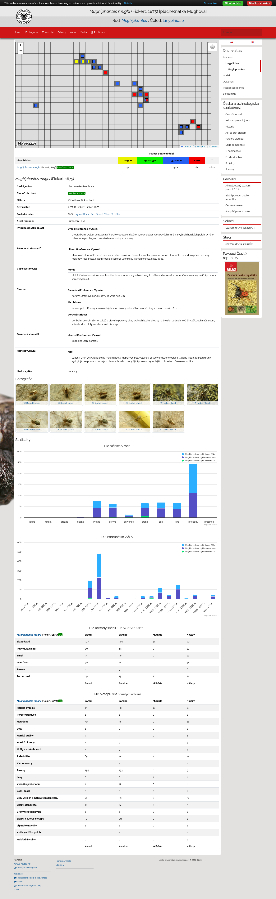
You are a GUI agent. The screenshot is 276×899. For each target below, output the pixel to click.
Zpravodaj (47, 32)
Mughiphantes (236, 69)
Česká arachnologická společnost (31, 878)
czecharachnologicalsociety (28, 885)
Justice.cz (18, 874)
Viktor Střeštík (112, 214)
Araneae (227, 57)
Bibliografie (31, 32)
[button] (134, 94)
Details (128, 3)
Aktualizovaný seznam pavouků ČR (238, 187)
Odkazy (62, 32)
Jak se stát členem (235, 132)
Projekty (230, 163)
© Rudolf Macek (32, 403)
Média (83, 32)
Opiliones (228, 81)
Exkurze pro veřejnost (237, 120)
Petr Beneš (97, 214)
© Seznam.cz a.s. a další (205, 146)
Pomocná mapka (63, 861)
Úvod (18, 32)
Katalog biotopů (234, 138)
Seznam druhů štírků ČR (239, 244)
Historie (229, 126)
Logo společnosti (235, 144)
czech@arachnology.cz (26, 867)
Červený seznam (234, 205)
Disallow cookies (259, 3)
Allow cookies (233, 3)
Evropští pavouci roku (237, 211)
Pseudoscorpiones (233, 87)
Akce (73, 32)
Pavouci (19, 881)
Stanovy (230, 169)
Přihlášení (99, 32)
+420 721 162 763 (23, 864)
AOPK (16, 889)
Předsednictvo (233, 157)
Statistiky (60, 865)
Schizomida (229, 93)
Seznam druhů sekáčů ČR (240, 227)
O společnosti (233, 151)
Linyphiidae (173, 20)
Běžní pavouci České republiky (237, 197)
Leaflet (186, 146)
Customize (210, 3)
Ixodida (227, 75)
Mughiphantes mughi (29, 634)
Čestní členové (233, 114)
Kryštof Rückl (82, 214)
